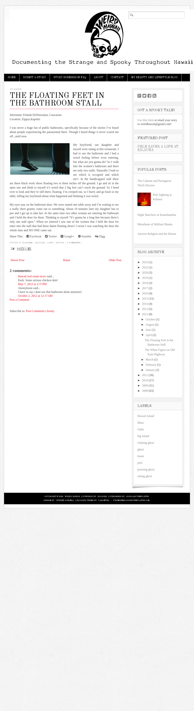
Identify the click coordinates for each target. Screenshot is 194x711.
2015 (145, 298)
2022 (145, 267)
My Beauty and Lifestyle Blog (154, 77)
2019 (145, 277)
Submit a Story (34, 77)
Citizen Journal (65, 500)
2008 (145, 390)
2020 (145, 272)
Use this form (145, 120)
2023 (145, 262)
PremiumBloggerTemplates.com (131, 500)
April (149, 335)
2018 (145, 283)
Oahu (50, 243)
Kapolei (40, 243)
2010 (145, 380)
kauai (140, 456)
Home (12, 77)
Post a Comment (19, 299)
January (150, 369)
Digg (100, 236)
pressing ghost (145, 469)
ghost (140, 449)
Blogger (102, 496)
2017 (145, 288)
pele (139, 462)
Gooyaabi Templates (137, 496)
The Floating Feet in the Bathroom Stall (57, 100)
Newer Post (17, 260)
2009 (145, 385)
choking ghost (145, 442)
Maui (140, 422)
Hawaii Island (145, 416)
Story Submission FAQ (70, 77)
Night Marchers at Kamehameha (156, 214)
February (151, 364)
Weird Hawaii (72, 496)
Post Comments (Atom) (40, 311)
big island (143, 436)
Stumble (84, 236)
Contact (117, 77)
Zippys (60, 243)
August (150, 324)
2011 (145, 375)
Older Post (115, 260)
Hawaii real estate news (32, 276)
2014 (145, 303)
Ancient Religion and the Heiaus (156, 233)
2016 (145, 293)
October (150, 319)
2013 (145, 309)
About (98, 77)
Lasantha (103, 500)
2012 (145, 314)
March (149, 359)
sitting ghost (144, 476)
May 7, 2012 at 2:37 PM (32, 284)
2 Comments (74, 243)
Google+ (67, 236)
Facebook (34, 236)
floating (27, 243)
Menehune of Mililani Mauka (154, 224)
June (148, 329)
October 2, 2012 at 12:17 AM (35, 295)
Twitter (51, 236)
